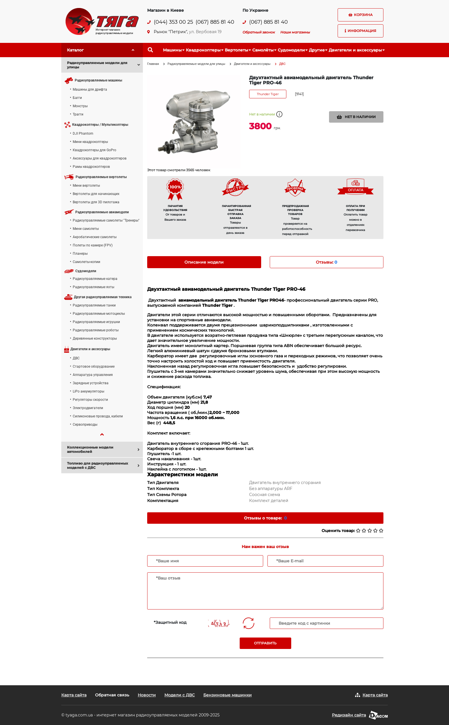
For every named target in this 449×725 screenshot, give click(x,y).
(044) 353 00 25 (173, 22)
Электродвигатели (88, 408)
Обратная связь (112, 695)
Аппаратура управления (93, 375)
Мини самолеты (86, 229)
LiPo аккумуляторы (88, 391)
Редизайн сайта (349, 715)
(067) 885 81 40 (215, 22)
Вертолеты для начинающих (96, 194)
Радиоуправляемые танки (94, 305)
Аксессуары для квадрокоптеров (100, 158)
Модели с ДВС (179, 695)
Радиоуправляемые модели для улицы (196, 64)
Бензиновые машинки (227, 695)
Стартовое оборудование (94, 367)
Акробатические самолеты (95, 237)
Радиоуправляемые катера (95, 279)
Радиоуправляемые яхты (93, 287)
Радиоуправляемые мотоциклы (99, 314)
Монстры (80, 106)
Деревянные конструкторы (95, 338)
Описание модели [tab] (204, 262)
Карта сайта (73, 695)
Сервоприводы (85, 425)
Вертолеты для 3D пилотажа (96, 202)
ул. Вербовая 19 (205, 31)
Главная (153, 64)
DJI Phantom (83, 134)
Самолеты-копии (86, 262)
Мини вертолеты (86, 186)
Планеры (80, 254)
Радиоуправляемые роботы (96, 330)
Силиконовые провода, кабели (98, 416)
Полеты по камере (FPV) (93, 245)
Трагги (78, 114)
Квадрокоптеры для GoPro (94, 150)
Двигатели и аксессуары (252, 64)
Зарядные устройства (91, 383)
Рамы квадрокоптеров (91, 167)
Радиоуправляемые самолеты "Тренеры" (106, 220)
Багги (77, 98)
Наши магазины (295, 32)
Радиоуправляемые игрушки (96, 322)
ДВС (76, 358)
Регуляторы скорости (90, 400)
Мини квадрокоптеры (90, 142)
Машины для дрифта (90, 89)
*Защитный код (170, 622)
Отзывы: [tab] (326, 262)
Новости (147, 695)
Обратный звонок (259, 32)
